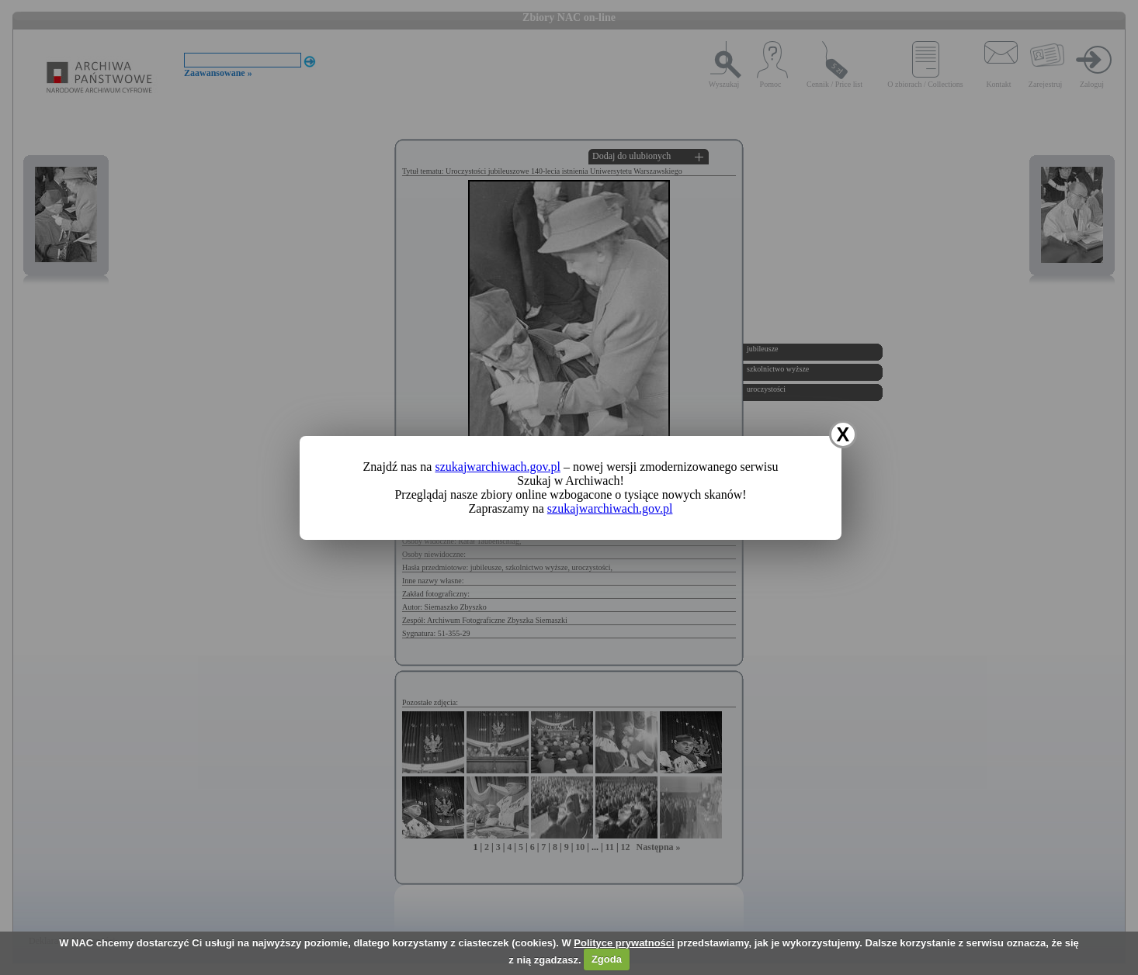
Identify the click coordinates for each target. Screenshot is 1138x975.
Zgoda (607, 959)
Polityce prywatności (624, 943)
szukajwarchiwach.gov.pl (497, 466)
